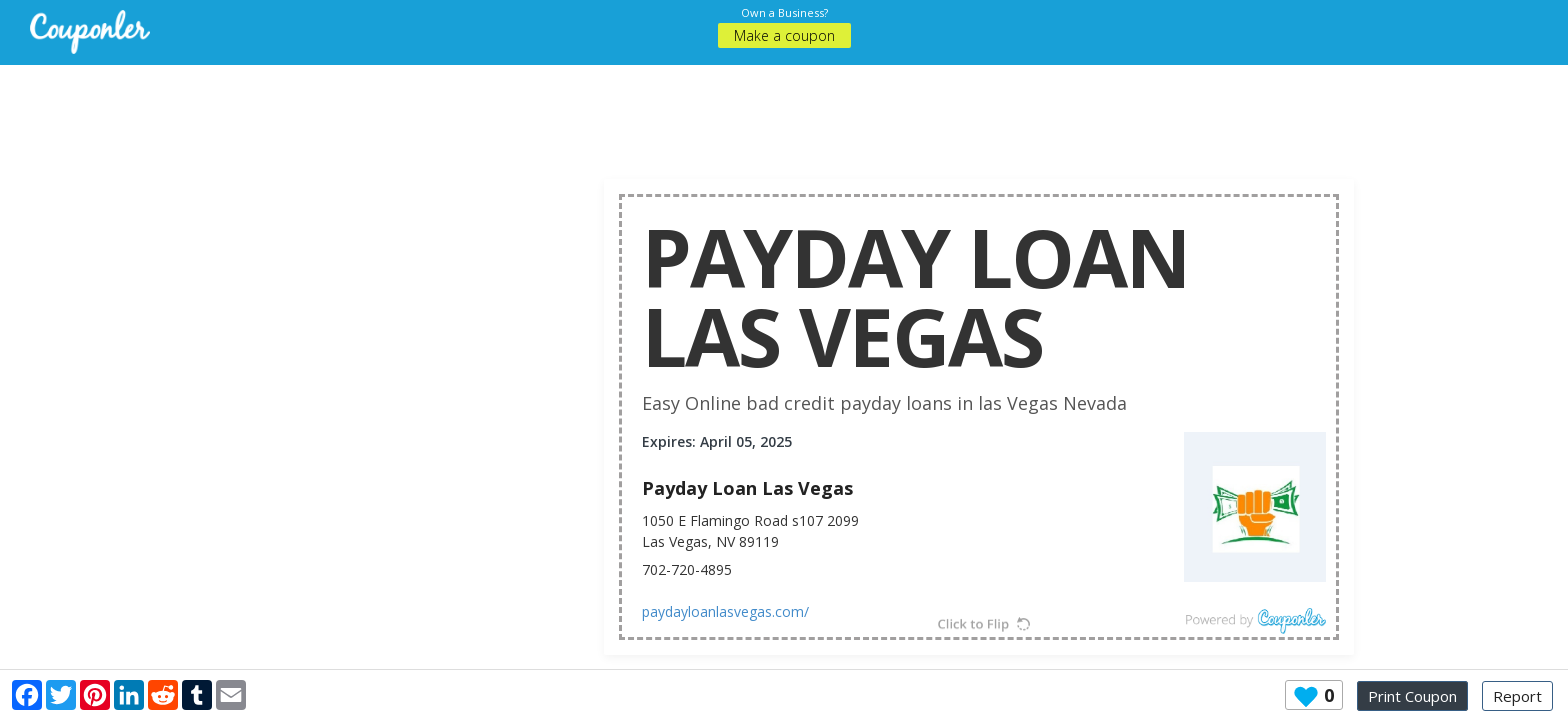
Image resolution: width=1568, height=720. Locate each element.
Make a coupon (784, 35)
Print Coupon (1412, 696)
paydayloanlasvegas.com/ (725, 611)
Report (1517, 696)
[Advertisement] (784, 110)
